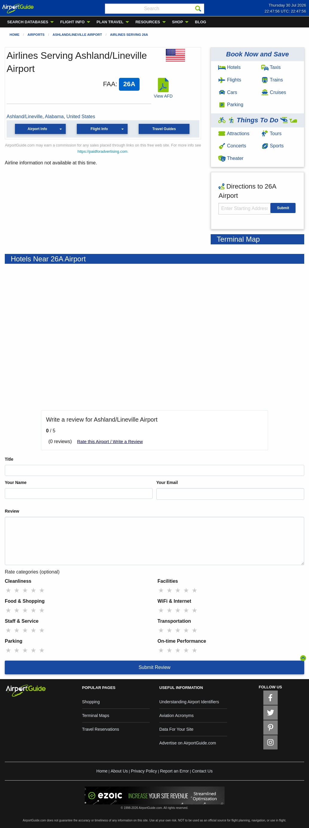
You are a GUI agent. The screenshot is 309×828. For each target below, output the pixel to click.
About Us (119, 771)
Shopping (91, 701)
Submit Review (155, 667)
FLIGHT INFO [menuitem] (72, 22)
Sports (272, 145)
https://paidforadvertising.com (102, 151)
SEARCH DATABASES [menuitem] (27, 22)
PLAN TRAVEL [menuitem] (110, 22)
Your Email (167, 482)
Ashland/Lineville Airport (77, 34)
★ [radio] (8, 590)
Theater (230, 158)
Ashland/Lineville (24, 116)
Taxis (271, 67)
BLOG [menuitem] (200, 22)
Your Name (16, 482)
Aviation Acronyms (176, 715)
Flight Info (99, 129)
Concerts (232, 145)
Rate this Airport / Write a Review (110, 441)
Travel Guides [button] (164, 129)
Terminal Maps (95, 715)
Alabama (54, 116)
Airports (36, 34)
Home (14, 34)
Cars (227, 92)
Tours (271, 133)
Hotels (229, 67)
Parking (230, 104)
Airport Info (37, 129)
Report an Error (174, 771)
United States (80, 116)
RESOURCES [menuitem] (147, 22)
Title (9, 459)
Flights (229, 79)
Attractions (233, 133)
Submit (283, 208)
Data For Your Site (176, 729)
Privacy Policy (144, 771)
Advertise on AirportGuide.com (187, 743)
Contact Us (202, 771)
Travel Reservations (100, 729)
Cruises (273, 92)
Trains (272, 79)
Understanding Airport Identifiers (189, 701)
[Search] (198, 9)
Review (12, 511)
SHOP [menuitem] (177, 22)
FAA (109, 84)
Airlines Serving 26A (129, 34)
